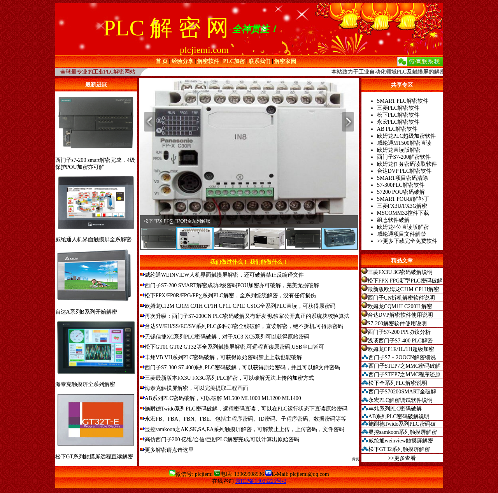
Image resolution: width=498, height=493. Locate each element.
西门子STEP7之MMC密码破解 (404, 366)
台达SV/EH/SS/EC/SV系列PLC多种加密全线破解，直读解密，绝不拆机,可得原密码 (244, 326)
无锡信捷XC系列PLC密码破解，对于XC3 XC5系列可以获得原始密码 (227, 337)
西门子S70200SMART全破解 (402, 392)
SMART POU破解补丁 (403, 199)
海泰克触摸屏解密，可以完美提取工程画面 (196, 388)
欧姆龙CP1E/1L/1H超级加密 (401, 349)
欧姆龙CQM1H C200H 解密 (400, 306)
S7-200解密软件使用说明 (397, 323)
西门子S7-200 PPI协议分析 (399, 332)
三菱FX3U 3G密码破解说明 (400, 272)
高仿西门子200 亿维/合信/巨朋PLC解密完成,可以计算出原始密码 (222, 439)
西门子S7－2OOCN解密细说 (402, 357)
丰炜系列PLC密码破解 (395, 409)
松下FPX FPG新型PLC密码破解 (405, 281)
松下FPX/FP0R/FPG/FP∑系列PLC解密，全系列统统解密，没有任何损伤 (230, 295)
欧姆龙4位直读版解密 (403, 227)
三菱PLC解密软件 (398, 108)
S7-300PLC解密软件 (400, 185)
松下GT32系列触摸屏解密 (399, 449)
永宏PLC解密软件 (398, 122)
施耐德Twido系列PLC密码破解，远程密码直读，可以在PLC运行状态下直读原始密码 (246, 409)
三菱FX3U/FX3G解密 (402, 206)
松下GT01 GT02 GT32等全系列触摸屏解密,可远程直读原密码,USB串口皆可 (234, 347)
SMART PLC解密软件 (402, 101)
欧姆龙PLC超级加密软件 (406, 136)
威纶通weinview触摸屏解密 (400, 441)
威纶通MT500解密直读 (404, 143)
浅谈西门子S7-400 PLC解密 (400, 341)
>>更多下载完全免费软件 (407, 241)
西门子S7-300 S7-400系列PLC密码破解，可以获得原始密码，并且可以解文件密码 (242, 367)
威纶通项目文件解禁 (401, 234)
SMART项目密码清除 (402, 178)
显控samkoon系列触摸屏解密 (402, 432)
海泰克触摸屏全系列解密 (85, 384)
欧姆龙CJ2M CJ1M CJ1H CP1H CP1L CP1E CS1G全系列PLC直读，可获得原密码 (240, 306)
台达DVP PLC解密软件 (404, 171)
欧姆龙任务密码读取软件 (407, 164)
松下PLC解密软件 (398, 115)
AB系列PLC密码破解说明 (399, 416)
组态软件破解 (393, 220)
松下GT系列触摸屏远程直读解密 (94, 457)
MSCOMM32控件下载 (403, 213)
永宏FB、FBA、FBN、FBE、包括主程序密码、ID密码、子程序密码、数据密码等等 (245, 419)
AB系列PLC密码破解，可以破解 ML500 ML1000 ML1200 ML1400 (223, 398)
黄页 (355, 459)
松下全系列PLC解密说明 (398, 383)
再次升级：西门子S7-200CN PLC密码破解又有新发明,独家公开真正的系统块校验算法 (247, 316)
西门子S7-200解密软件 (404, 157)
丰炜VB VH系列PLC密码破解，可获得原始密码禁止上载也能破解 (223, 357)
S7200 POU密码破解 (401, 192)
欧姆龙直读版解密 (399, 150)
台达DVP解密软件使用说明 (400, 315)
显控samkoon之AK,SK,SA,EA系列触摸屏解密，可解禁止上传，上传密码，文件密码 (245, 429)
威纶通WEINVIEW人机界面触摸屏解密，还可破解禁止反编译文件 (224, 275)
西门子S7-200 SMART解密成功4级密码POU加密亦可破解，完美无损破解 (232, 285)
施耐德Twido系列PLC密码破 (402, 424)
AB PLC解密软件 (397, 129)
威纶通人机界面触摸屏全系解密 (93, 239)
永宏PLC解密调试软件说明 (400, 400)
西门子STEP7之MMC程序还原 (404, 374)
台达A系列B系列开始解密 (86, 312)
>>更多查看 (402, 458)
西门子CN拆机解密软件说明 (401, 298)
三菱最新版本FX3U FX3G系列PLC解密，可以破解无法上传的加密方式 (229, 378)
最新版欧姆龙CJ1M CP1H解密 (403, 289)
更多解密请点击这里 (169, 450)
